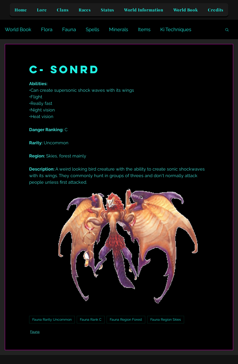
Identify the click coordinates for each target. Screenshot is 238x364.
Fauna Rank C (91, 319)
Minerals (118, 29)
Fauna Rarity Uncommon (52, 319)
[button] (227, 29)
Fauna (69, 29)
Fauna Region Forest (126, 319)
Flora (46, 29)
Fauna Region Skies (165, 319)
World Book (18, 29)
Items (144, 29)
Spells (92, 29)
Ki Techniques (175, 29)
